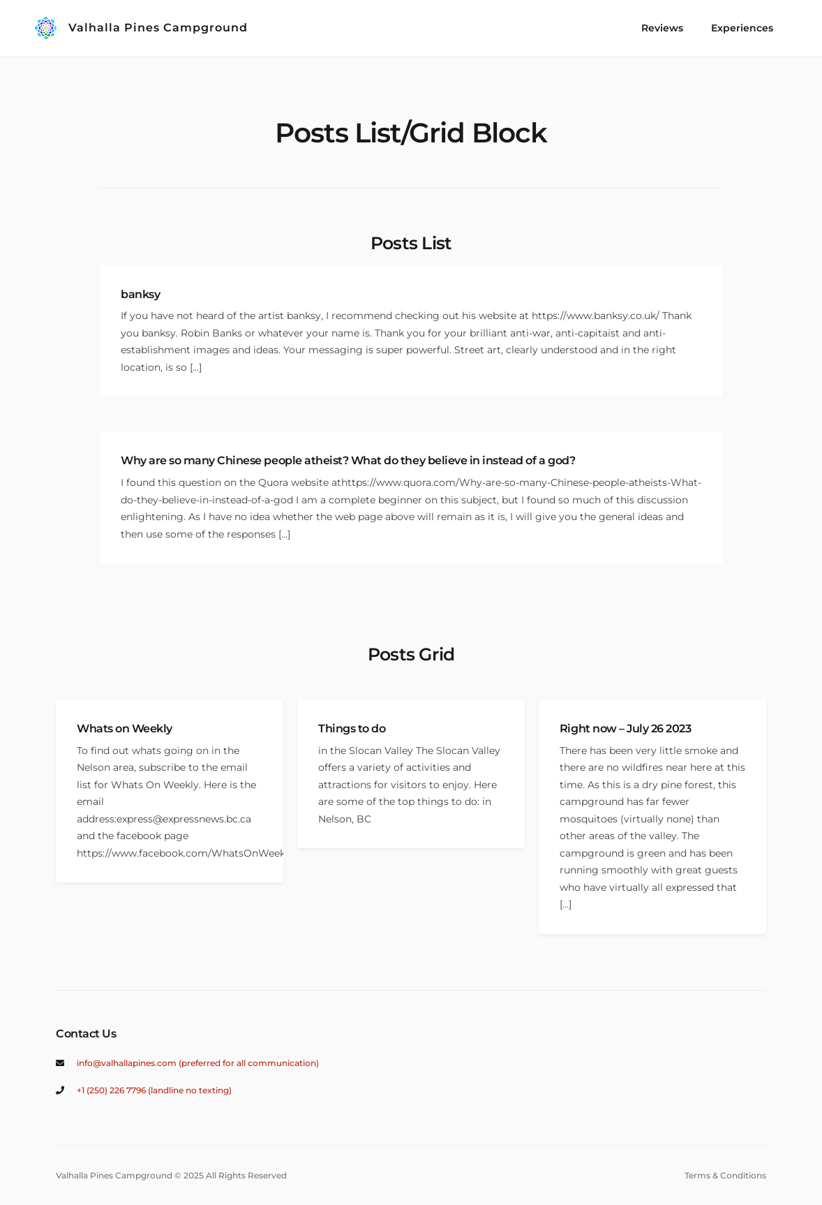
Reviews (662, 28)
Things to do (351, 728)
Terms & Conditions (725, 1175)
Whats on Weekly (124, 728)
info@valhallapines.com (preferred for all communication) (198, 1063)
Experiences (742, 28)
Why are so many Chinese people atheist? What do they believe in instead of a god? (348, 460)
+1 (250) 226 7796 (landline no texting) (154, 1090)
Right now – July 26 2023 (625, 728)
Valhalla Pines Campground (158, 27)
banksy (140, 294)
